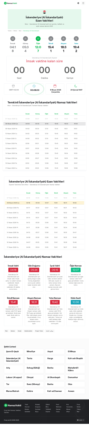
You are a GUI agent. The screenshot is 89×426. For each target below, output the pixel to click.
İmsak (19, 331)
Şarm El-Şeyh (12, 351)
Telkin (79, 411)
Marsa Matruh (12, 393)
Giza (70, 386)
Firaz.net (7, 422)
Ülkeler (15, 30)
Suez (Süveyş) (34, 386)
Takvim (10, 30)
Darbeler (27, 414)
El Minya (72, 351)
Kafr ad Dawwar (54, 393)
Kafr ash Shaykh (75, 358)
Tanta (29, 358)
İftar (6, 331)
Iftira (47, 409)
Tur (7, 386)
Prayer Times (39, 331)
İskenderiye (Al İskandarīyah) (13, 359)
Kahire (30, 393)
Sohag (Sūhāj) (33, 367)
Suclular (37, 411)
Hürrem (27, 409)
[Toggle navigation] (83, 3)
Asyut (50, 351)
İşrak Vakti (55, 265)
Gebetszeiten (28, 331)
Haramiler (69, 409)
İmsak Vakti (13, 265)
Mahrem (58, 409)
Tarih (26, 406)
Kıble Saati (76, 298)
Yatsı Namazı (55, 298)
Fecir (57, 406)
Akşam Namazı (34, 298)
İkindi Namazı (13, 298)
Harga (50, 358)
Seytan (48, 414)
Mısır (20, 30)
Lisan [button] (80, 422)
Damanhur (73, 377)
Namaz (13, 331)
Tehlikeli (48, 411)
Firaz (78, 406)
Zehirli (48, 406)
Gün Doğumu (34, 265)
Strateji (37, 406)
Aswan (71, 393)
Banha (50, 386)
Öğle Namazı (76, 265)
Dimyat (30, 377)
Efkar (68, 414)
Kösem (27, 411)
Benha (50, 367)
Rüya (36, 414)
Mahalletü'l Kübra (73, 368)
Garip (58, 414)
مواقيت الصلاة (49, 331)
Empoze (37, 409)
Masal (68, 411)
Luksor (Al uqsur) (11, 378)
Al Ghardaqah (53, 377)
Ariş (8, 367)
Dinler (78, 409)
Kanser (58, 411)
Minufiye (31, 351)
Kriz (67, 406)
